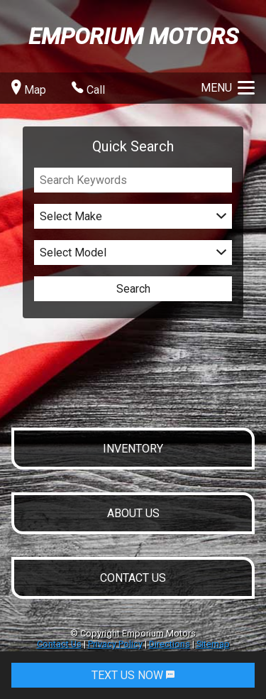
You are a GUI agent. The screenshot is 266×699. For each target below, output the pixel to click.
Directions (169, 644)
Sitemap (213, 644)
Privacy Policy (115, 644)
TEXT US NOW (133, 675)
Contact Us (59, 644)
